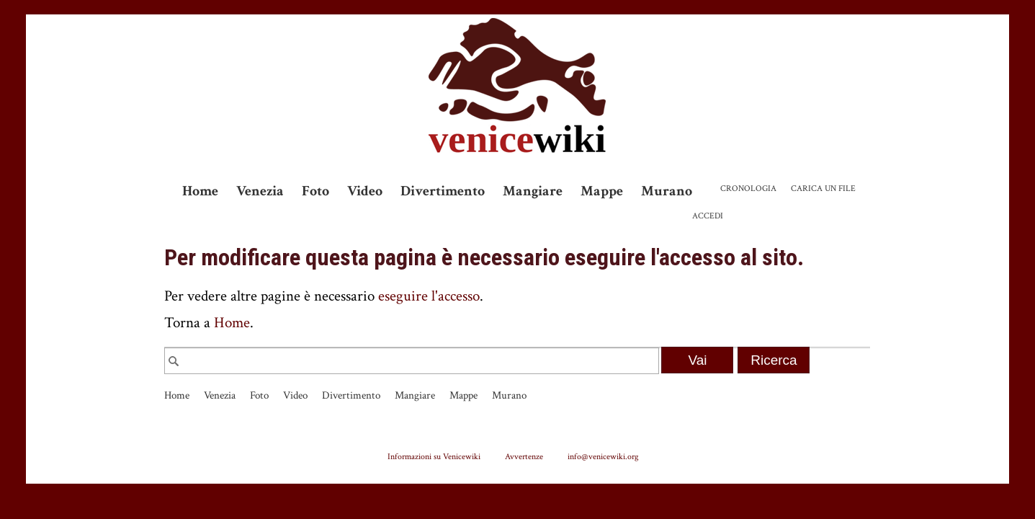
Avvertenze (524, 456)
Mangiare (533, 191)
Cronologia (748, 188)
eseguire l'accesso (429, 296)
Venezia (260, 191)
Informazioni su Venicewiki (433, 456)
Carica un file (823, 188)
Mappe (602, 191)
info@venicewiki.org (603, 456)
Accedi (707, 215)
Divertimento (442, 191)
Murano (666, 191)
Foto (315, 191)
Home (200, 191)
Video (364, 191)
